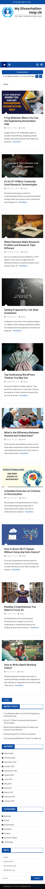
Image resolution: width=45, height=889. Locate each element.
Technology (8, 842)
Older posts (8, 700)
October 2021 (9, 766)
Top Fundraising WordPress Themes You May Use (22, 738)
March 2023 (8, 753)
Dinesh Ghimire (36, 886)
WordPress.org (9, 870)
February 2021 (9, 797)
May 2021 (8, 784)
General (7, 833)
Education (8, 829)
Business (7, 816)
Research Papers (10, 838)
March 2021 (8, 792)
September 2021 (10, 771)
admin (23, 128)
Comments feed (10, 866)
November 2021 (10, 762)
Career (6, 820)
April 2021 (8, 788)
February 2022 (9, 758)
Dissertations (9, 825)
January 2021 (9, 801)
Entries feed (8, 861)
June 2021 (8, 779)
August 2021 (9, 775)
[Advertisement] (22, 41)
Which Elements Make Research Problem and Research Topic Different (21, 245)
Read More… (17, 142)
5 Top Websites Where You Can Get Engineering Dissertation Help (19, 76)
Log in (6, 857)
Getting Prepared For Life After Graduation (20, 734)
